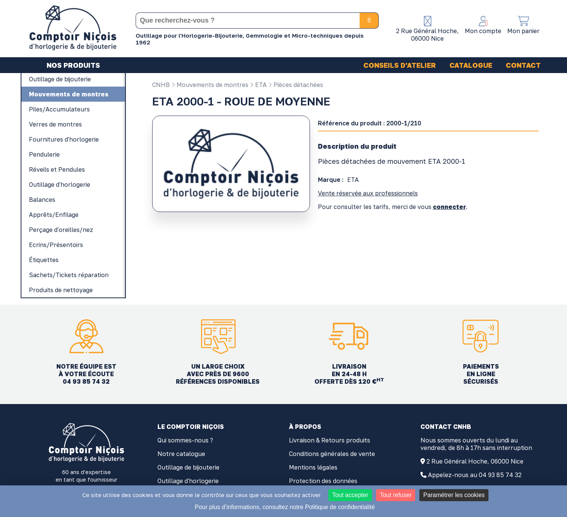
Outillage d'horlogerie (188, 481)
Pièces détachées (295, 84)
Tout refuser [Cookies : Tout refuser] (395, 495)
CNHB (161, 84)
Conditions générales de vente (332, 454)
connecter (449, 206)
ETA (258, 84)
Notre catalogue (181, 454)
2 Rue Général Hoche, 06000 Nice (474, 461)
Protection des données (323, 481)
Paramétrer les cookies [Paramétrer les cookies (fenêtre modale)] (454, 495)
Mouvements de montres (209, 84)
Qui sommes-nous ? (185, 440)
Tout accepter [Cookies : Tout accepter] (350, 495)
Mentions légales (313, 467)
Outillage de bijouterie (188, 467)
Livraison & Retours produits (329, 440)
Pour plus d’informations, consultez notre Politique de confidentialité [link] (285, 507)
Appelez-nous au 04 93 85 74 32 (475, 475)
